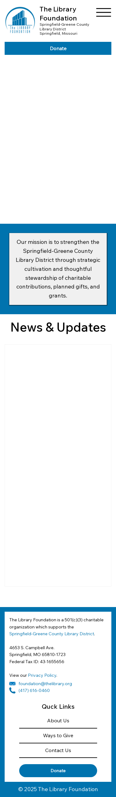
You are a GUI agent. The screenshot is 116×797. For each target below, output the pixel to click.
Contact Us (58, 750)
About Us (58, 720)
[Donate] (58, 48)
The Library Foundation (58, 13)
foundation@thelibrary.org (45, 683)
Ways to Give (58, 735)
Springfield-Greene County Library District (51, 633)
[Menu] (103, 12)
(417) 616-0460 (34, 690)
